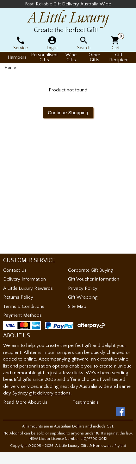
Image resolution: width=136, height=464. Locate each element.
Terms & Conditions (23, 306)
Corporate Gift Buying (90, 270)
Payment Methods (22, 315)
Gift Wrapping (82, 297)
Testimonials (86, 402)
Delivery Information (24, 279)
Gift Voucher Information (93, 279)
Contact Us (15, 270)
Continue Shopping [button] (68, 112)
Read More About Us (25, 402)
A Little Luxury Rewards (28, 288)
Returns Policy (18, 297)
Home (10, 67)
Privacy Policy (82, 288)
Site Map (77, 306)
